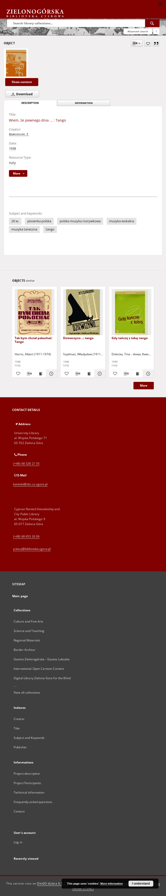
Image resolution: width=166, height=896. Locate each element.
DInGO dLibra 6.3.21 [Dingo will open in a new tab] (52, 883)
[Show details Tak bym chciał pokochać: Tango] (50, 373)
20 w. (15, 221)
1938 (12, 148)
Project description (27, 773)
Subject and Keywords (29, 738)
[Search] (152, 23)
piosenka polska (39, 221)
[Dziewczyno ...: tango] (83, 312)
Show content (22, 82)
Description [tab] (30, 103)
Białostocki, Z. (19, 134)
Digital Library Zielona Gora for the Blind (42, 678)
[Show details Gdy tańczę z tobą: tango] (147, 373)
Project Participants (27, 783)
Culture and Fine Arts (28, 621)
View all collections (27, 692)
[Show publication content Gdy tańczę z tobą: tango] (137, 373)
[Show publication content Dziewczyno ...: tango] (88, 373)
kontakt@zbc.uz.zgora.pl (30, 484)
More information (111, 883)
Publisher (20, 747)
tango (50, 229)
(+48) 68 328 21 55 (26, 463)
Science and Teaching (29, 631)
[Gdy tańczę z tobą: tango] (131, 312)
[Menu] (160, 4)
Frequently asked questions (33, 802)
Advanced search (137, 31)
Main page (20, 596)
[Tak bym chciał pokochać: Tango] (34, 312)
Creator (19, 719)
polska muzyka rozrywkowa (80, 221)
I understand (141, 883)
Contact (19, 811)
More (143, 385)
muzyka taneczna (24, 229)
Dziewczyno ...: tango (78, 338)
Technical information (29, 792)
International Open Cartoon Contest (39, 669)
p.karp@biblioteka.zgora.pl (32, 549)
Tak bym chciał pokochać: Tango (33, 340)
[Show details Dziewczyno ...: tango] (99, 373)
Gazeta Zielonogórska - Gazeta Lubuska (42, 659)
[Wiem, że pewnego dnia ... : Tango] (16, 63)
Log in (18, 842)
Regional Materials (27, 640)
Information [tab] (84, 103)
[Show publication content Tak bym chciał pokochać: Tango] (40, 373)
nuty (12, 163)
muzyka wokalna (121, 221)
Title (17, 728)
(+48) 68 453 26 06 (26, 536)
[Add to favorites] (147, 43)
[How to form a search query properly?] (156, 31)
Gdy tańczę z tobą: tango (130, 338)
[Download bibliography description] (28, 373)
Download (21, 94)
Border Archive (24, 650)
